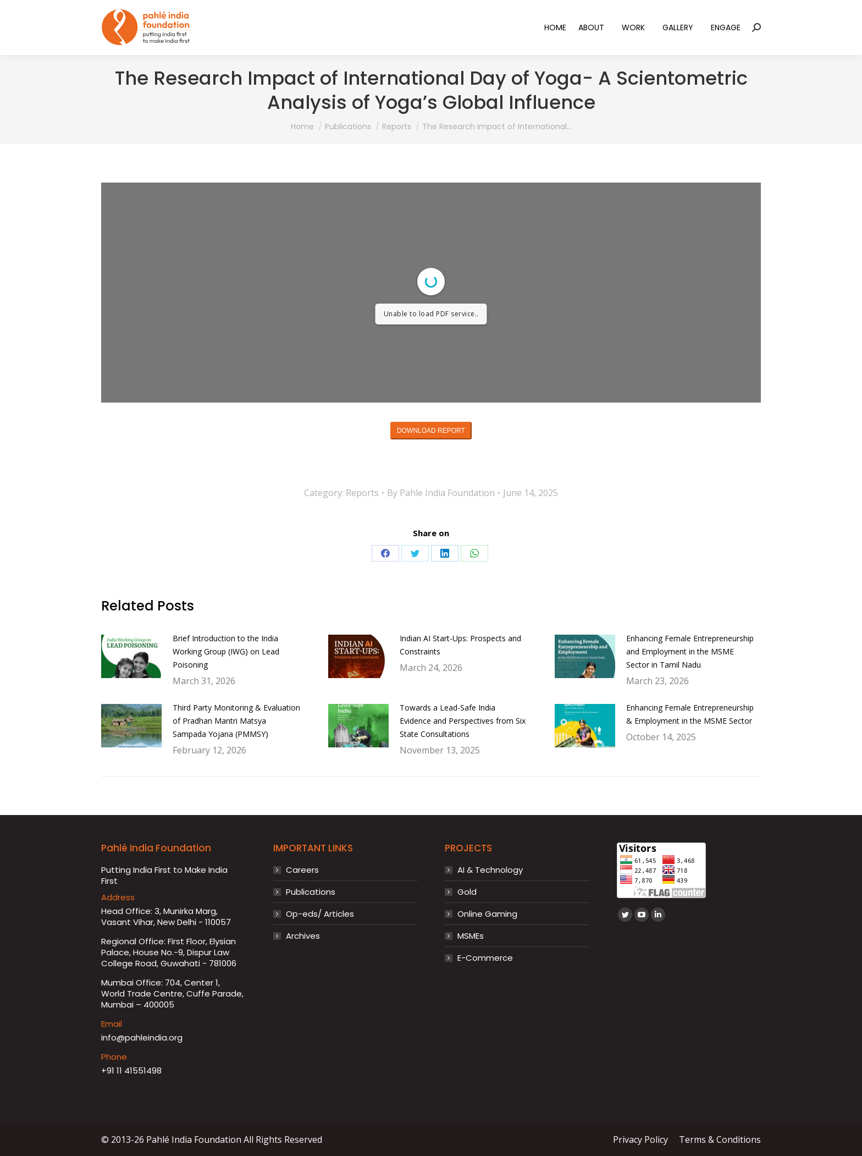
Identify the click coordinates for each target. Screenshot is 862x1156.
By (441, 493)
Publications (310, 892)
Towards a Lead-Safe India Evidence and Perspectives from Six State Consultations (463, 720)
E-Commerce (485, 958)
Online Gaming (487, 914)
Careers (302, 870)
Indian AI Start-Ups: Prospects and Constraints (460, 645)
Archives (303, 936)
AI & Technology (490, 870)
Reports (362, 493)
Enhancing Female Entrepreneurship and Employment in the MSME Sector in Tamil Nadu (690, 651)
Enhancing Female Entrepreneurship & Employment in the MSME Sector (690, 714)
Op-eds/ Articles (320, 914)
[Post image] (131, 657)
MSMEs (470, 936)
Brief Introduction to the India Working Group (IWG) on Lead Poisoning (226, 651)
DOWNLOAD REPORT (431, 430)
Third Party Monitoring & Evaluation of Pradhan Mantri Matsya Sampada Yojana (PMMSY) (236, 720)
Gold (467, 892)
